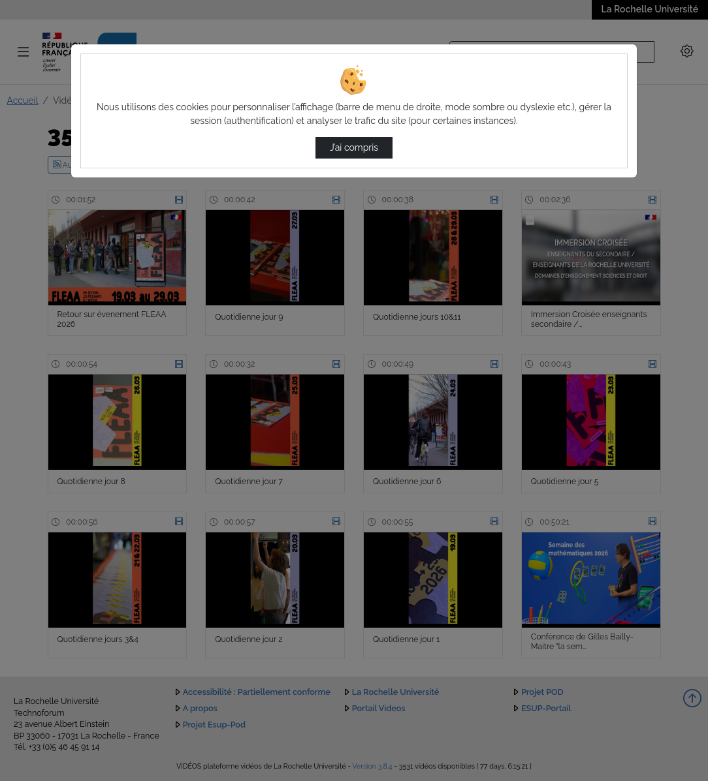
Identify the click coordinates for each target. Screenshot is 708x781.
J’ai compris (354, 147)
